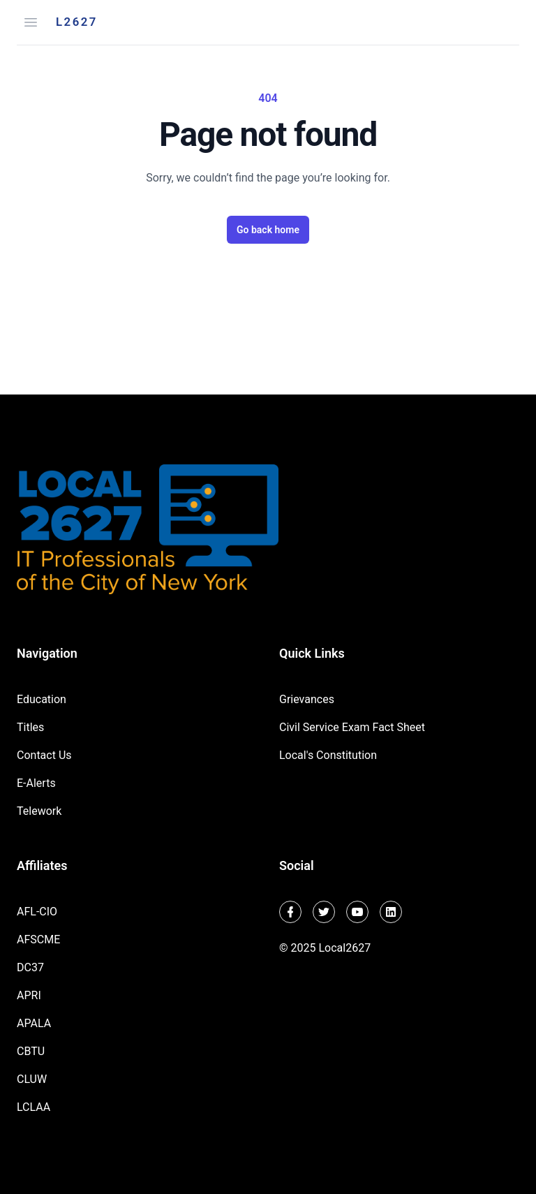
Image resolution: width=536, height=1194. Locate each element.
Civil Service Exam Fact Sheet (352, 727)
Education (41, 699)
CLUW (32, 1079)
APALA (34, 1023)
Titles (30, 727)
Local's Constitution (328, 755)
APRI (29, 995)
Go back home (268, 229)
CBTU (31, 1051)
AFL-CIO (37, 911)
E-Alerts (36, 783)
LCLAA (33, 1107)
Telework (39, 811)
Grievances (306, 699)
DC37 (30, 967)
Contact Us (44, 755)
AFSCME (38, 939)
